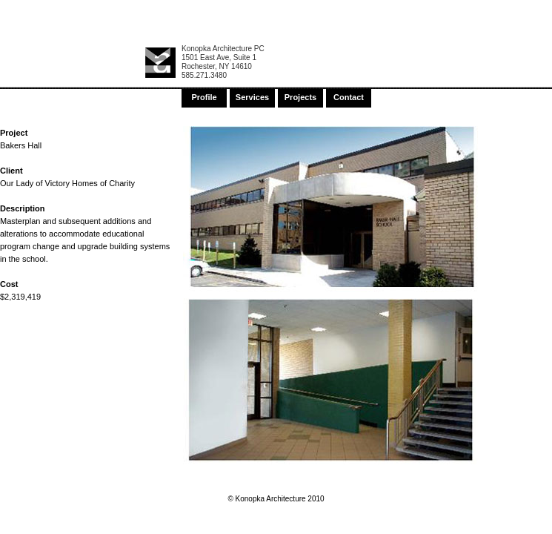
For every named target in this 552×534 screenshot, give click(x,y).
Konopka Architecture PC (223, 48)
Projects (300, 97)
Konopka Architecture (160, 62)
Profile (203, 97)
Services (252, 97)
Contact (348, 97)
